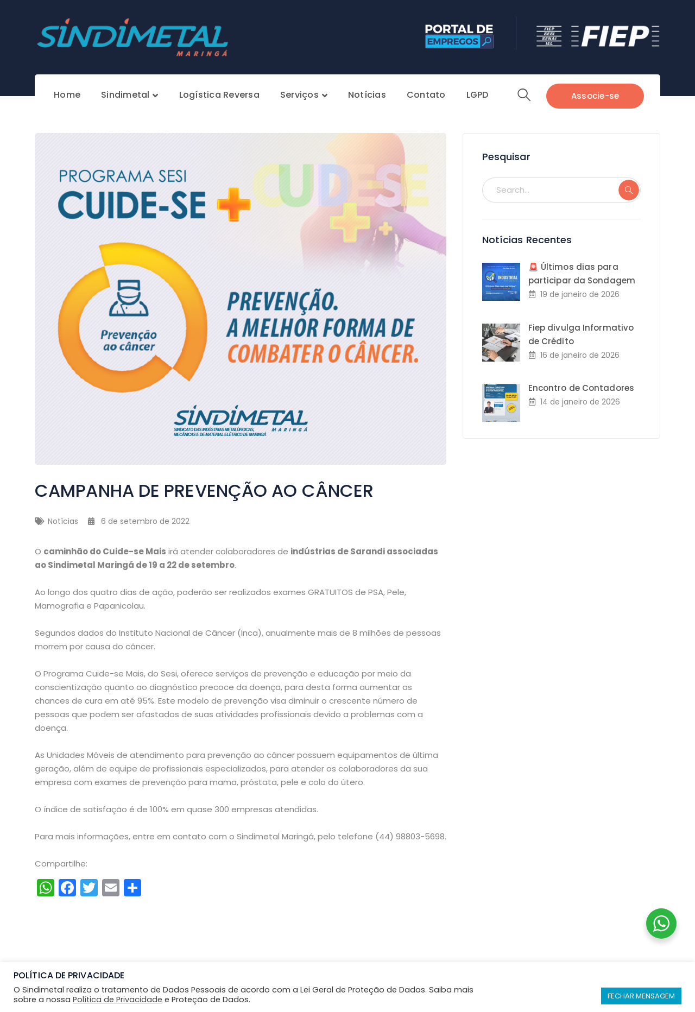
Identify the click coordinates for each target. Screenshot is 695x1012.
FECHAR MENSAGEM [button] (641, 996)
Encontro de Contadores (581, 388)
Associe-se (595, 96)
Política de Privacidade (117, 999)
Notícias (63, 521)
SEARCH (628, 190)
